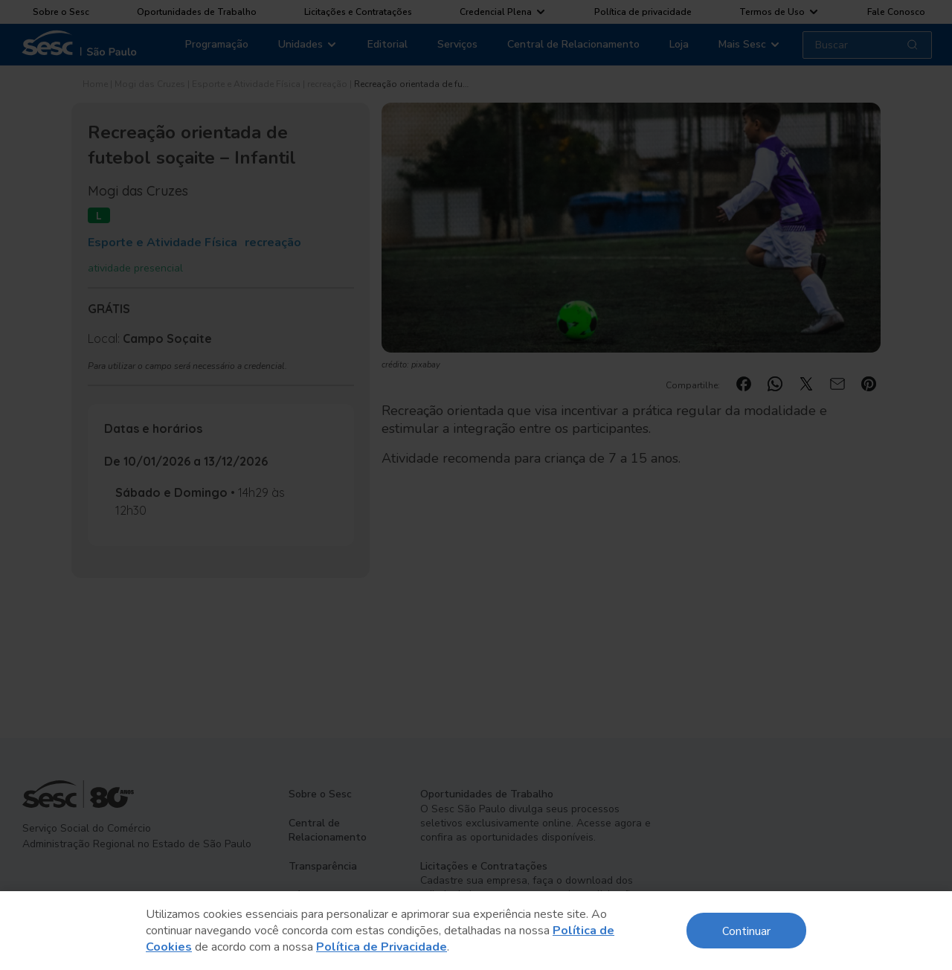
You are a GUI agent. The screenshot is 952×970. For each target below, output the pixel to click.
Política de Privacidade (381, 947)
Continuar (746, 930)
